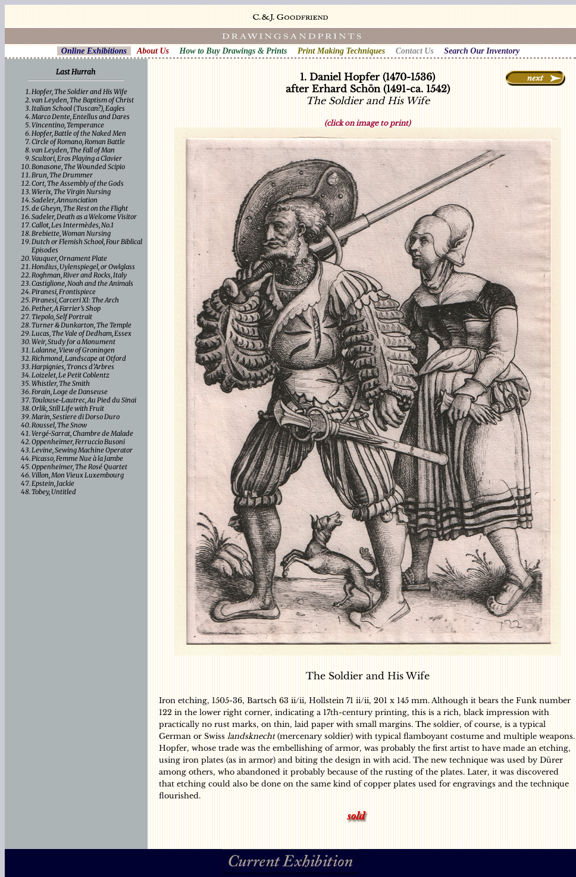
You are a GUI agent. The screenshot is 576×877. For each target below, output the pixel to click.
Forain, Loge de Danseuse (70, 392)
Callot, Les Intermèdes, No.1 (73, 225)
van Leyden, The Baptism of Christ (83, 100)
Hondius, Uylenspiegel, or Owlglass (83, 267)
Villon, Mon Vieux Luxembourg (78, 475)
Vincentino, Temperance (68, 125)
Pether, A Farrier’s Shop (66, 308)
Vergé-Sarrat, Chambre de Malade (82, 433)
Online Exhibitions (94, 50)
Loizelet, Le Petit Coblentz (70, 375)
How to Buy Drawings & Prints (233, 50)
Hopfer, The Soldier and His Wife (79, 92)
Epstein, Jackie (53, 483)
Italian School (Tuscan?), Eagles (78, 108)
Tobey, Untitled (54, 492)
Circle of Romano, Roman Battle (78, 142)
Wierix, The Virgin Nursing (71, 192)
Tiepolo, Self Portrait (62, 317)
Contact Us (415, 50)
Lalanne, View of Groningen (73, 350)
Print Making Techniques (341, 50)
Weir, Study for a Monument (73, 342)
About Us (153, 50)
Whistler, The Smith (61, 383)
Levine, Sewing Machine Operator (82, 450)
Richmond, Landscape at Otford (79, 358)
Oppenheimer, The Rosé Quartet (79, 467)
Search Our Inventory (482, 50)
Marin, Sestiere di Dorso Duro (76, 417)
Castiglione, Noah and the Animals (82, 283)
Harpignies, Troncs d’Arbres (73, 367)
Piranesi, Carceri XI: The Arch (75, 300)
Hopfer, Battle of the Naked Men (79, 133)
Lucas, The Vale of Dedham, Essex (82, 333)
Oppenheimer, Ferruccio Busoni (78, 442)
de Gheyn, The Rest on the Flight (80, 208)
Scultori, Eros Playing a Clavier (77, 158)
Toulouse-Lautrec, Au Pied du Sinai (84, 400)
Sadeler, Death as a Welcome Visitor (84, 217)
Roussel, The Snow (59, 425)
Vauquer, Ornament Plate (69, 258)
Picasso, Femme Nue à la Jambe (77, 458)
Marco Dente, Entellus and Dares (81, 117)
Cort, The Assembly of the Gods (78, 183)
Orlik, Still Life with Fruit (68, 408)
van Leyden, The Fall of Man (73, 150)
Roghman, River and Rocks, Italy (79, 275)
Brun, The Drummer (62, 175)
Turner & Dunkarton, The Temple (82, 325)
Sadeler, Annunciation (65, 200)
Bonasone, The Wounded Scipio (78, 167)
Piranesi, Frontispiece (64, 292)
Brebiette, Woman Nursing (71, 233)
